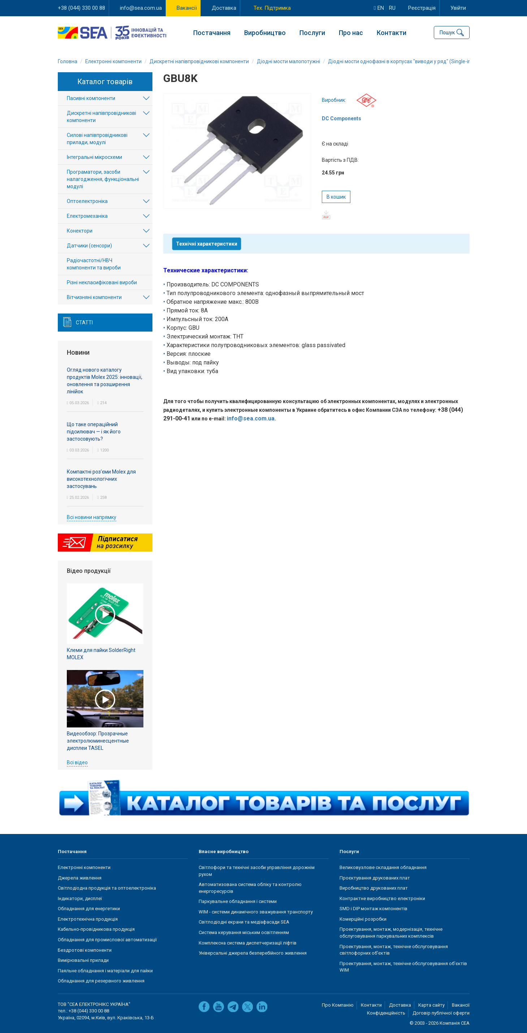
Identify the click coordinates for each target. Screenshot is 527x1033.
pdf (326, 214)
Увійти (458, 8)
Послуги (312, 32)
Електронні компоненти (84, 867)
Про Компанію (338, 1005)
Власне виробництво (224, 851)
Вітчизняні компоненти (94, 298)
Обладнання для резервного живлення (101, 981)
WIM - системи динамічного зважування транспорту (256, 912)
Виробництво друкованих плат (374, 888)
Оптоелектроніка (87, 201)
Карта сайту (431, 1005)
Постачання (211, 32)
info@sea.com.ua (141, 8)
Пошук (447, 32)
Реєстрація (422, 8)
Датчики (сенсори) (89, 246)
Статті (84, 323)
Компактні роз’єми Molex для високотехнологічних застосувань (101, 479)
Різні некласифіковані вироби (102, 283)
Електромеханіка (87, 216)
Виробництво (265, 32)
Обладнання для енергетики (89, 908)
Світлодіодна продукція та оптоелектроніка (107, 888)
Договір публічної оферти (441, 1013)
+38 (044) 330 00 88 (81, 8)
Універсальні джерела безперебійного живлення (253, 953)
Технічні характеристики (206, 244)
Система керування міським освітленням (244, 932)
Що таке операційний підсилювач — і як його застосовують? (94, 432)
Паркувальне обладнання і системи (238, 901)
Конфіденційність (386, 1013)
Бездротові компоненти (85, 950)
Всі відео (77, 762)
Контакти (391, 32)
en (379, 8)
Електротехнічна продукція (88, 919)
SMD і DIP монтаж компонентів (373, 908)
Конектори (79, 231)
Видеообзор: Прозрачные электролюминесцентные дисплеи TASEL (98, 741)
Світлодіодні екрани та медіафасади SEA (244, 922)
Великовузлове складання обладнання (383, 867)
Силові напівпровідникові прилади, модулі (97, 139)
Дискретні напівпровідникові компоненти (101, 117)
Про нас (351, 32)
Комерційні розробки (363, 919)
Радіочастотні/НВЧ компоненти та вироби (94, 264)
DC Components (341, 118)
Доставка (224, 8)
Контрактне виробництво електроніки (382, 898)
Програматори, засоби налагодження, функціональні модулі (103, 179)
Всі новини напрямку (91, 517)
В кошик (336, 197)
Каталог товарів (105, 81)
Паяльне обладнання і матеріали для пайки (105, 970)
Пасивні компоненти (91, 98)
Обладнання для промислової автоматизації (107, 939)
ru (392, 8)
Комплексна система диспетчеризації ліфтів (248, 943)
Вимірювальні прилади (83, 960)
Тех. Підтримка (272, 8)
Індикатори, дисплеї (80, 898)
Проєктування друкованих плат (375, 878)
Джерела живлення (79, 878)
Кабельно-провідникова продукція (96, 929)
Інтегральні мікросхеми (94, 157)
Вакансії (187, 8)
